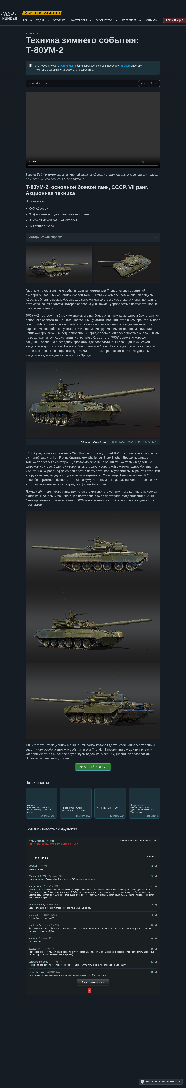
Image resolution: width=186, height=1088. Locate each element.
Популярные (41, 858)
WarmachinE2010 (38, 876)
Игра (24, 20)
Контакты (151, 20)
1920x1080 (118, 442)
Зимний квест (93, 767)
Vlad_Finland (35, 886)
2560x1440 (133, 442)
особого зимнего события (44, 179)
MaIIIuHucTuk (36, 925)
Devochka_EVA (36, 972)
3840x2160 (149, 442)
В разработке (149, 83)
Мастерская (79, 20)
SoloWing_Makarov (38, 961)
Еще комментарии (93, 982)
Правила (150, 856)
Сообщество (104, 20)
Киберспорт (128, 20)
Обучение (59, 20)
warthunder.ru (68, 65)
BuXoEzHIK (34, 948)
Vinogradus (34, 915)
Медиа (40, 20)
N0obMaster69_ (37, 904)
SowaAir (33, 866)
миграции (125, 65)
